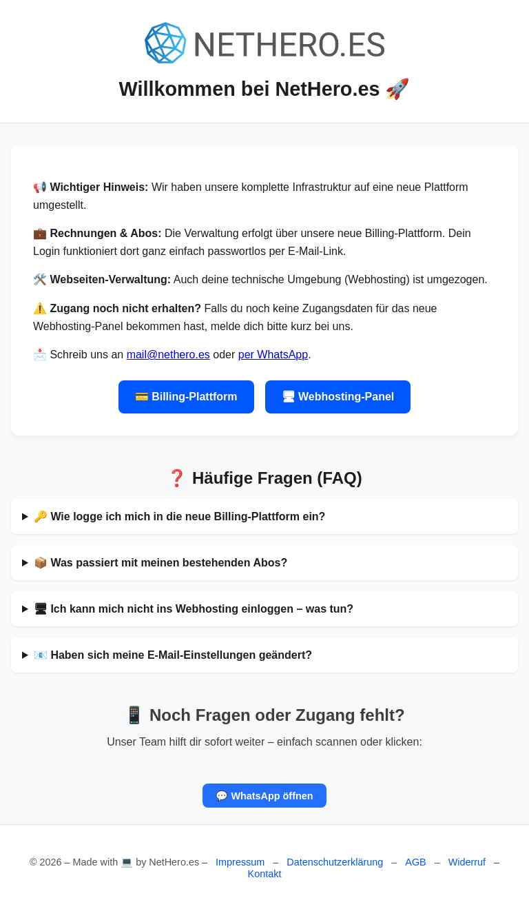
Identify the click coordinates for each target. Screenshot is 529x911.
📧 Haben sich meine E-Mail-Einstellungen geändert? (173, 655)
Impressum (240, 862)
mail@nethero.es (168, 354)
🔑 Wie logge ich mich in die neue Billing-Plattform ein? (179, 516)
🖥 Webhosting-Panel (338, 396)
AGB (415, 862)
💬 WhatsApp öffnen (264, 795)
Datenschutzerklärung (335, 862)
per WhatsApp (273, 354)
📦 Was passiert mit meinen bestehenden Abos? (160, 563)
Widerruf (467, 862)
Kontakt (265, 873)
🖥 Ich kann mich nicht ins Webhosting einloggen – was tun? (193, 609)
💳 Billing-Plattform (186, 396)
